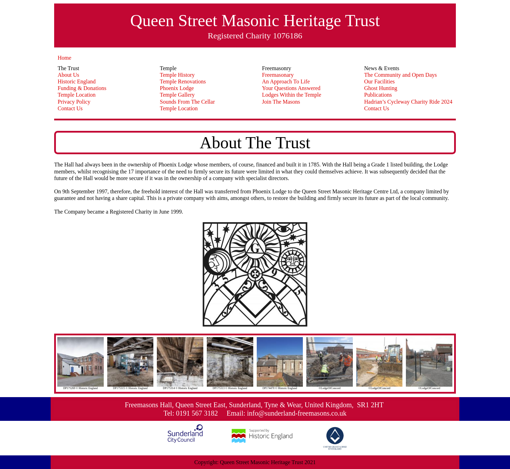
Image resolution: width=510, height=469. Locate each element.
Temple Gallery (177, 95)
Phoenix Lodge (177, 88)
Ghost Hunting (381, 88)
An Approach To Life (286, 81)
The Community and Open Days (400, 75)
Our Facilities (379, 81)
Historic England (77, 81)
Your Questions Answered (291, 88)
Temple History (177, 75)
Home (64, 58)
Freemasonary (278, 75)
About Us (68, 75)
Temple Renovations (183, 81)
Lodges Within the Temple (291, 95)
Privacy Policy (74, 102)
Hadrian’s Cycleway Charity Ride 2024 (408, 102)
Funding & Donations (82, 88)
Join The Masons (281, 102)
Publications (378, 95)
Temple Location (77, 95)
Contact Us (70, 108)
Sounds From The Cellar (187, 102)
